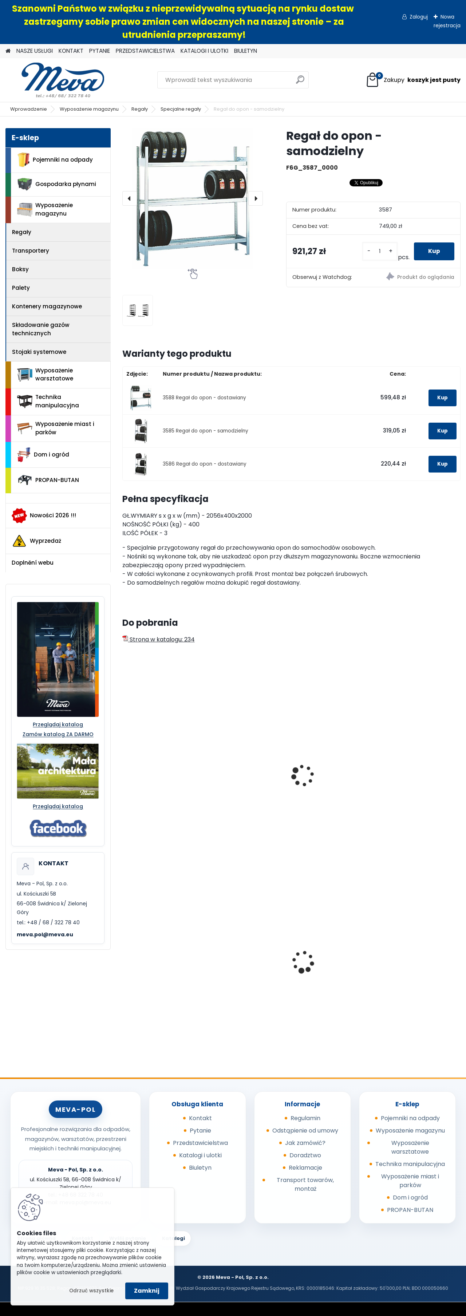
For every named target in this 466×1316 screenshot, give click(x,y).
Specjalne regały (181, 109)
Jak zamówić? (305, 1143)
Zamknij (146, 1291)
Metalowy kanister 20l (416, 957)
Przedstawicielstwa (200, 1143)
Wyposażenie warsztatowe (45, 375)
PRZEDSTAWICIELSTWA (145, 51)
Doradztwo (305, 1155)
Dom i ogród (43, 454)
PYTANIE (99, 51)
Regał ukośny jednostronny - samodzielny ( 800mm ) (334, 778)
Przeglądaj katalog (58, 724)
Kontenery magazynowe (47, 306)
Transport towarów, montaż (305, 1184)
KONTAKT (71, 51)
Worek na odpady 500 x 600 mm (161, 965)
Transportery (30, 250)
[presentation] (129, 198)
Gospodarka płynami (56, 184)
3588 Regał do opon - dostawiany (204, 397)
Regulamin (305, 1118)
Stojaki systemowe (39, 352)
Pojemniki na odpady (55, 159)
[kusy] (379, 251)
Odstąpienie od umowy (305, 1130)
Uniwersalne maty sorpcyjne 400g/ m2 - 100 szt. (244, 951)
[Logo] (55, 80)
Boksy (20, 269)
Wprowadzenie (28, 109)
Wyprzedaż (36, 541)
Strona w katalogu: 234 (158, 639)
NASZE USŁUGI (34, 51)
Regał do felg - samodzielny (148, 774)
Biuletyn (200, 1167)
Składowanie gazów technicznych (41, 329)
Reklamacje (305, 1167)
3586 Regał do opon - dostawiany (204, 464)
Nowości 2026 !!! (44, 515)
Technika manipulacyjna (48, 401)
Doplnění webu (33, 562)
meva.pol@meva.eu (45, 934)
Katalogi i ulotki (200, 1155)
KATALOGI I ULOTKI (204, 51)
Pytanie (200, 1130)
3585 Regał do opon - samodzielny (205, 430)
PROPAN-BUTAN (48, 480)
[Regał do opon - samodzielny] (192, 198)
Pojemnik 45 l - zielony (330, 957)
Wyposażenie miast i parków (55, 428)
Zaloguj (419, 16)
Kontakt (200, 1118)
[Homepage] (8, 51)
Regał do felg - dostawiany (234, 774)
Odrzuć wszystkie (91, 1290)
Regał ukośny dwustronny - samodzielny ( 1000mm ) (418, 781)
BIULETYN (245, 51)
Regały (139, 109)
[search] (300, 82)
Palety (21, 288)
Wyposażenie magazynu (89, 109)
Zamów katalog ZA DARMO (58, 734)
